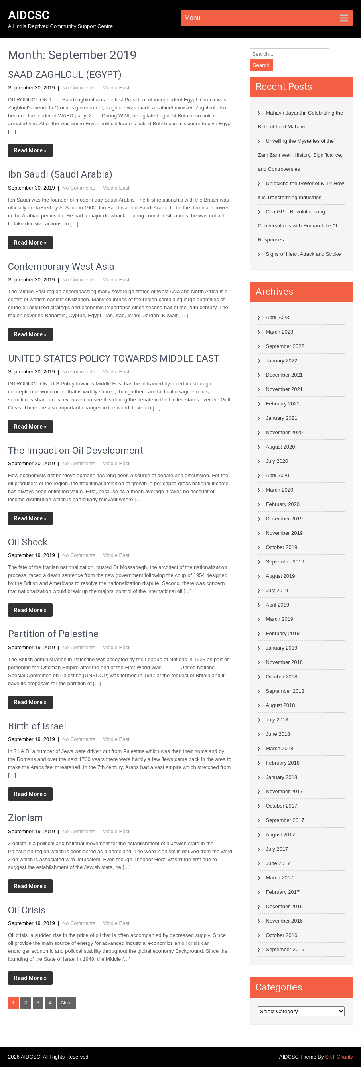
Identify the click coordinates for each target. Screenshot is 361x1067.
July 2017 (277, 849)
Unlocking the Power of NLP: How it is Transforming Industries (301, 190)
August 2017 (280, 835)
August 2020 (280, 447)
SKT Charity (339, 1057)
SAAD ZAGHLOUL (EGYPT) (65, 74)
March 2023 (280, 332)
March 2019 (280, 619)
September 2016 (285, 949)
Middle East (116, 88)
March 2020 (280, 490)
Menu (193, 17)
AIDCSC (28, 15)
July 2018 (277, 720)
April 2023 (278, 317)
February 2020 (283, 504)
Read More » (30, 150)
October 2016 (282, 935)
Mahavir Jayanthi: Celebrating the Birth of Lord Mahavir (300, 120)
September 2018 (285, 691)
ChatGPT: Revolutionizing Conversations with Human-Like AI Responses (297, 226)
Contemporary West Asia (61, 266)
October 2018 (282, 677)
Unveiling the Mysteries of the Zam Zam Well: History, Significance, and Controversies (300, 155)
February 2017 (283, 892)
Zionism (25, 818)
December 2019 (284, 519)
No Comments (78, 88)
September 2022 (285, 346)
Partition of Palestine (53, 634)
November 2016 (284, 921)
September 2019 (285, 562)
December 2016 (284, 906)
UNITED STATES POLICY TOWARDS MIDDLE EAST (113, 358)
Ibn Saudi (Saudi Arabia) (60, 174)
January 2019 (282, 648)
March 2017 (280, 878)
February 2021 (283, 404)
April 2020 (278, 475)
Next (66, 1003)
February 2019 (283, 633)
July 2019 (277, 590)
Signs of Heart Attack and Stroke (303, 254)
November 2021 (284, 389)
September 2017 (285, 820)
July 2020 (277, 461)
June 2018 (278, 734)
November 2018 (284, 662)
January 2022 (282, 361)
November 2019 (284, 533)
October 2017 (282, 806)
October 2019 (282, 547)
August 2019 (280, 576)
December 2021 (284, 375)
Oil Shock (28, 542)
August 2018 (280, 705)
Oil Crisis (26, 910)
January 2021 (282, 418)
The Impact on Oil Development (75, 450)
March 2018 (280, 748)
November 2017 (284, 791)
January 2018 (282, 777)
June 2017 (278, 863)
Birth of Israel (37, 726)
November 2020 (284, 432)
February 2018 (283, 763)
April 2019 (278, 605)
